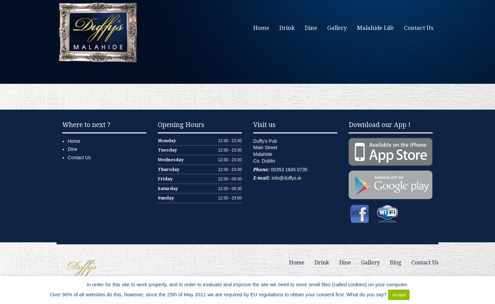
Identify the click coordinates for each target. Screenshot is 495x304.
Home (261, 27)
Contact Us (418, 27)
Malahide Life (375, 27)
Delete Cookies (428, 294)
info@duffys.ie (286, 178)
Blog (395, 262)
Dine (311, 27)
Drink (287, 27)
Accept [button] (399, 294)
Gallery (337, 27)
